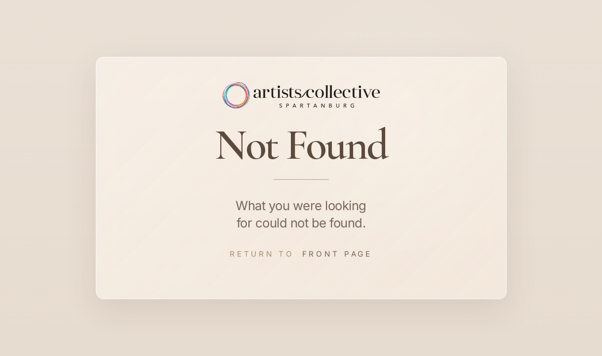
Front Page (337, 254)
